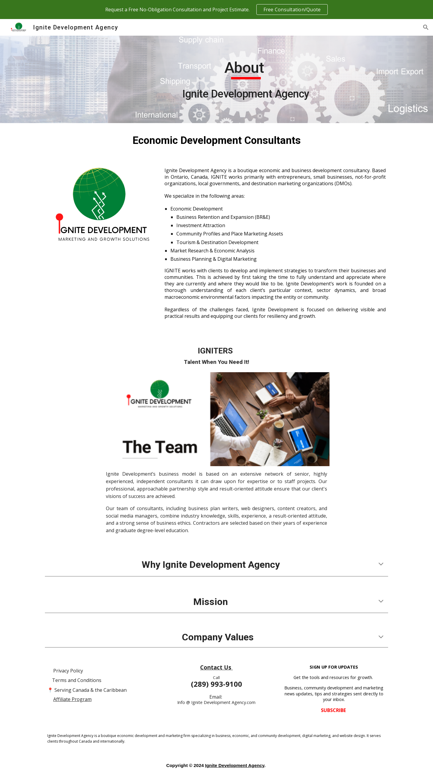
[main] (246, 79)
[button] (426, 27)
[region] (216, 9)
